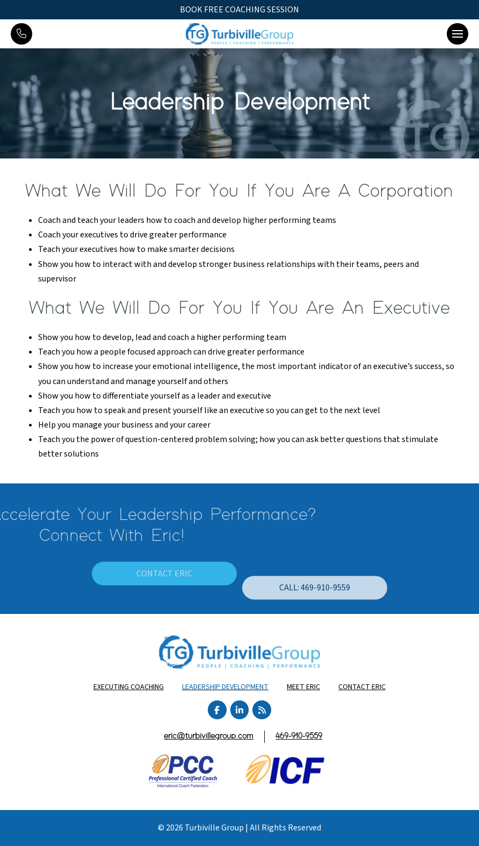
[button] (457, 34)
